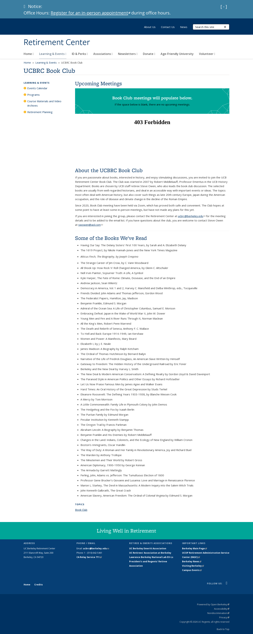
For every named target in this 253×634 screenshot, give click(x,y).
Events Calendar (37, 88)
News (183, 27)
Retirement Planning (40, 112)
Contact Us (168, 27)
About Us (150, 27)
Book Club (81, 510)
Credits (38, 584)
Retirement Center (57, 42)
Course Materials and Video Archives (44, 103)
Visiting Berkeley (193, 565)
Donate (149, 54)
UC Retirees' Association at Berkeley (150, 552)
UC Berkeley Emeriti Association (147, 548)
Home (29, 54)
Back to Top (223, 629)
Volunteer (207, 54)
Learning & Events (52, 54)
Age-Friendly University (177, 54)
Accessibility (221, 608)
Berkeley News (191, 561)
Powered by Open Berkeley (213, 604)
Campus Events (192, 570)
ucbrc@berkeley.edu (191, 216)
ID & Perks (80, 54)
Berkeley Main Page (194, 548)
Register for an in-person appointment (90, 13)
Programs (33, 94)
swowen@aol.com (90, 225)
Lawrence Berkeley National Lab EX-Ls (151, 557)
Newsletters (128, 54)
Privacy (224, 617)
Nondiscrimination (218, 613)
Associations (103, 54)
